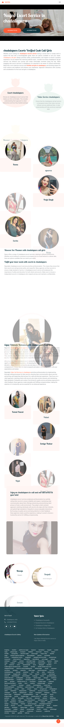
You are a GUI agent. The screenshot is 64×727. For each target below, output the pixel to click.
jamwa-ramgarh (32, 704)
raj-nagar (28, 678)
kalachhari (13, 691)
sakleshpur (53, 698)
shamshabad (25, 676)
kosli (31, 674)
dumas (48, 679)
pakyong (50, 702)
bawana (49, 661)
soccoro (51, 670)
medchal (29, 702)
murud (20, 705)
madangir (34, 676)
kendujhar (14, 707)
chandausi (20, 687)
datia (22, 689)
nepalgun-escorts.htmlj (40, 657)
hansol (32, 707)
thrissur (13, 705)
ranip (43, 672)
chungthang (14, 704)
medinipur (53, 678)
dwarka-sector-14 (36, 696)
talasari (37, 674)
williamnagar (38, 668)
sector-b (6, 676)
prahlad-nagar (41, 683)
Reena (15, 194)
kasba (20, 683)
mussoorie (7, 659)
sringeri (14, 661)
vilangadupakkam (28, 694)
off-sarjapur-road (39, 705)
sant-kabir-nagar (30, 661)
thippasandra (22, 691)
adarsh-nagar (37, 678)
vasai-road (39, 652)
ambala (50, 683)
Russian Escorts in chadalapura (45, 623)
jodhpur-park (40, 707)
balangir (18, 672)
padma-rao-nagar (23, 650)
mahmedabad (28, 705)
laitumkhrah (35, 659)
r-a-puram (13, 685)
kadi (37, 694)
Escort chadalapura (15, 118)
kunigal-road (43, 689)
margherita (20, 679)
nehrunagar (41, 661)
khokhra (13, 700)
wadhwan (51, 681)
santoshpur (52, 674)
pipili (20, 700)
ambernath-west (8, 678)
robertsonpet (41, 663)
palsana (45, 698)
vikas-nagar (31, 670)
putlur (51, 696)
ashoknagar (53, 709)
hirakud (43, 702)
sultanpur (7, 661)
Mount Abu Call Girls (48, 716)
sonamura (39, 711)
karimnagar (35, 654)
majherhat (47, 711)
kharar (51, 694)
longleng (6, 650)
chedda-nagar (24, 696)
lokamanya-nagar (42, 700)
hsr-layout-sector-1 (43, 691)
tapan (13, 713)
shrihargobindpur (9, 679)
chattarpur (7, 693)
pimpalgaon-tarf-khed (45, 704)
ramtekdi (25, 667)
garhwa (39, 655)
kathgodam (17, 694)
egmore (22, 711)
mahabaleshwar (8, 672)
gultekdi (20, 713)
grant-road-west (29, 687)
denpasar (47, 693)
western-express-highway (17, 655)
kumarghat (39, 693)
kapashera (13, 702)
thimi (26, 683)
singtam (55, 705)
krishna (44, 674)
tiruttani (6, 657)
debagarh (41, 665)
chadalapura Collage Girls (43, 626)
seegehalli (28, 657)
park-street (40, 687)
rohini (36, 702)
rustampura (30, 711)
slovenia (6, 713)
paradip (33, 667)
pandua (54, 693)
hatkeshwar (49, 687)
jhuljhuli (14, 650)
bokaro (25, 674)
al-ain (34, 665)
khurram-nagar (25, 654)
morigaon (22, 652)
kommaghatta (37, 685)
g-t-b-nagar (45, 659)
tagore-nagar (8, 694)
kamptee (15, 670)
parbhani (6, 698)
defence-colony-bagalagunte (24, 668)
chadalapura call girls (9, 58)
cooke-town (47, 685)
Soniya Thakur (46, 470)
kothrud (27, 713)
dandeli (6, 700)
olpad (35, 689)
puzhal (16, 696)
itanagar (46, 678)
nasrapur (21, 685)
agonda (53, 691)
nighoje (6, 704)
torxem (42, 676)
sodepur (12, 663)
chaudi (6, 705)
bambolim (41, 679)
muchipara (33, 681)
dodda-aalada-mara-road (44, 667)
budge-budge (8, 696)
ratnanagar (7, 674)
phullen (29, 685)
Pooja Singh (48, 229)
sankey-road (51, 672)
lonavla (39, 709)
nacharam (54, 668)
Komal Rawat (17, 438)
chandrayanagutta (30, 679)
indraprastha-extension (10, 711)
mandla (6, 654)
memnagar (21, 663)
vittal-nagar (44, 694)
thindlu (15, 693)
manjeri (29, 689)
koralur (45, 709)
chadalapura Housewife (42, 620)
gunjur (31, 693)
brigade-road (16, 674)
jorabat (15, 709)
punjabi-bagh (30, 709)
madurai (32, 683)
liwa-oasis (29, 698)
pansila (17, 689)
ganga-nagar (13, 652)
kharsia (46, 652)
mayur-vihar (44, 654)
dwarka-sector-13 (22, 681)
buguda (49, 650)
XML (58, 716)
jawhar (45, 696)
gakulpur (7, 707)
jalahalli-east (23, 693)
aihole (48, 705)
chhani (22, 709)
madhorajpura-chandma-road (12, 667)
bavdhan (49, 665)
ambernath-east (31, 663)
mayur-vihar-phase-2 (29, 700)
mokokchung (52, 657)
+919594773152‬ (12, 31)
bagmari (33, 650)
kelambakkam (15, 676)
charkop (23, 704)
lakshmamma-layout (10, 683)
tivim (32, 672)
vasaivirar (23, 670)
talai (38, 672)
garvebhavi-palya (51, 676)
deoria (50, 663)
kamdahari (41, 650)
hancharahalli (26, 665)
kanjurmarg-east (42, 670)
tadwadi (53, 659)
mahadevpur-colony (17, 657)
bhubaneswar (8, 689)
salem (6, 691)
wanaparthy (14, 654)
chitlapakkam (53, 689)
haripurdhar (7, 709)
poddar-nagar (42, 681)
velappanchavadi (9, 668)
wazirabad (47, 655)
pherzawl (37, 698)
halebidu (30, 652)
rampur (53, 652)
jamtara (21, 661)
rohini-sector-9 (17, 659)
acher (18, 665)
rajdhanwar (32, 691)
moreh (46, 668)
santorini (11, 665)
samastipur (49, 707)
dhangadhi (21, 698)
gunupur (12, 681)
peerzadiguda (31, 655)
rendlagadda (19, 678)
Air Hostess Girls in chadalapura (45, 628)
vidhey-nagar (24, 707)
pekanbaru (21, 702)
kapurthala (27, 659)
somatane (7, 670)
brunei (6, 685)
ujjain (13, 698)
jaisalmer (25, 672)
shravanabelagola (9, 687)
